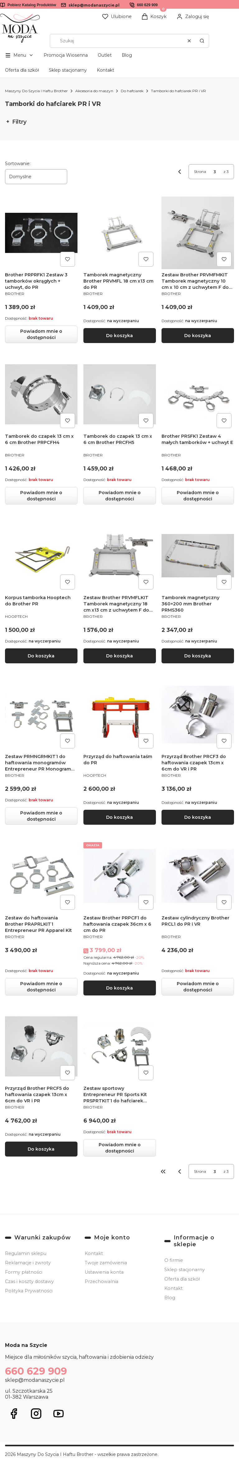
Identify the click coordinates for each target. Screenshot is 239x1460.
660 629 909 (147, 5)
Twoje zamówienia (106, 1263)
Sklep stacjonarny (68, 70)
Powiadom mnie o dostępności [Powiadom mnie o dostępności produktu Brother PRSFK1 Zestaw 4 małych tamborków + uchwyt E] (198, 496)
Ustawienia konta (104, 1272)
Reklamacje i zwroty (28, 1263)
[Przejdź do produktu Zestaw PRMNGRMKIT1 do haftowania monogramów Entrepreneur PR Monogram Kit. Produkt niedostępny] (41, 714)
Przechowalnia (101, 1281)
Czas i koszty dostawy (29, 1281)
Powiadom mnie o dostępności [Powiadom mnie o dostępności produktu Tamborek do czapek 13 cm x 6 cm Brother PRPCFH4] (41, 496)
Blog (127, 55)
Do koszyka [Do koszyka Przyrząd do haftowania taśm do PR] (119, 817)
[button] (202, 41)
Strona (200, 171)
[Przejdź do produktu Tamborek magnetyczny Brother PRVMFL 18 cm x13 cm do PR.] (119, 233)
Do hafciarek (132, 90)
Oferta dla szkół (22, 70)
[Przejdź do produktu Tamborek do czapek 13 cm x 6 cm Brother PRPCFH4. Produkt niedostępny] (41, 394)
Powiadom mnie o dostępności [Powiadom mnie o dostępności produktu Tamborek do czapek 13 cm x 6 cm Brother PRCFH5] (119, 496)
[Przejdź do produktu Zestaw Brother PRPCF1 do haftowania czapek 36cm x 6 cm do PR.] (119, 875)
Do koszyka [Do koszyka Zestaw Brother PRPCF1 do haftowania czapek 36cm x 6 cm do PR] (119, 987)
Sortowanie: (17, 163)
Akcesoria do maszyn (94, 90)
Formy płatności (23, 1272)
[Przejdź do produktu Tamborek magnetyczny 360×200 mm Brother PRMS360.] (198, 555)
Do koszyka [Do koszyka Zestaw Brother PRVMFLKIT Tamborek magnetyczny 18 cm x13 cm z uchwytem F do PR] (119, 656)
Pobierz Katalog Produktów (31, 5)
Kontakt (105, 70)
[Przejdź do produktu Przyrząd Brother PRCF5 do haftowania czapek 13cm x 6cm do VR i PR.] (41, 1046)
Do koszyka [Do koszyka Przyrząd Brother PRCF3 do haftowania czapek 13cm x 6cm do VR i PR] (198, 817)
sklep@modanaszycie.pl (94, 5)
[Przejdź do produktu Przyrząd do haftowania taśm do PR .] (119, 714)
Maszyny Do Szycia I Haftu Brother (36, 90)
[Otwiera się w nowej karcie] (13, 1413)
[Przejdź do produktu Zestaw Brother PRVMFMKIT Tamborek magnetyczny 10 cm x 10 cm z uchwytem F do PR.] (198, 233)
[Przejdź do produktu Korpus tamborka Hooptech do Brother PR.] (41, 555)
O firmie (173, 1260)
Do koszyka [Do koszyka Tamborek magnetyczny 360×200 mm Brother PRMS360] (198, 656)
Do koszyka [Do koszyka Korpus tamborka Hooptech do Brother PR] (41, 656)
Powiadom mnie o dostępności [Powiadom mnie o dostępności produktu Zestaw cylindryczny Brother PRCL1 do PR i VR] (198, 986)
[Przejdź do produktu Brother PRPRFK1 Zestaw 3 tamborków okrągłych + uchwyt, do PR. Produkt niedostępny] (41, 233)
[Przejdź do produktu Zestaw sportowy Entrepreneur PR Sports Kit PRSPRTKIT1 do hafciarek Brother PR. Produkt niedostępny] (119, 1046)
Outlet (105, 55)
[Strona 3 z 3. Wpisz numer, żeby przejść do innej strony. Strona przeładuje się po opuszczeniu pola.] (215, 171)
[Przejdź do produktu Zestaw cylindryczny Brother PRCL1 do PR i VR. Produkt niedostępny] (198, 875)
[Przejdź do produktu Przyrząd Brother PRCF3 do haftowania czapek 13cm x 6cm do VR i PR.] (198, 714)
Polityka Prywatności (29, 1291)
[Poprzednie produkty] (179, 1171)
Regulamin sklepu (25, 1253)
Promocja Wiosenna (66, 55)
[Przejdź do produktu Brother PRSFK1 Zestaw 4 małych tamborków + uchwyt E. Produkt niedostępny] (198, 394)
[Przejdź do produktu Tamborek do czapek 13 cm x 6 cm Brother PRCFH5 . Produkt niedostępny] (119, 394)
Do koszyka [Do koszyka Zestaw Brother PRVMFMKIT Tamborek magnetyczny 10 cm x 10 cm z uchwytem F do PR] (198, 335)
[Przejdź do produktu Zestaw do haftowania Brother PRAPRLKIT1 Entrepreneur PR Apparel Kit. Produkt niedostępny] (41, 875)
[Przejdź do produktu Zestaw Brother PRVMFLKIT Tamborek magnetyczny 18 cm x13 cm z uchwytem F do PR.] (119, 555)
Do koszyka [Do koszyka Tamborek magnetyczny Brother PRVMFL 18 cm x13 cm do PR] (119, 335)
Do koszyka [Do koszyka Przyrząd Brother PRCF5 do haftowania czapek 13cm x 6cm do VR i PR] (41, 1149)
